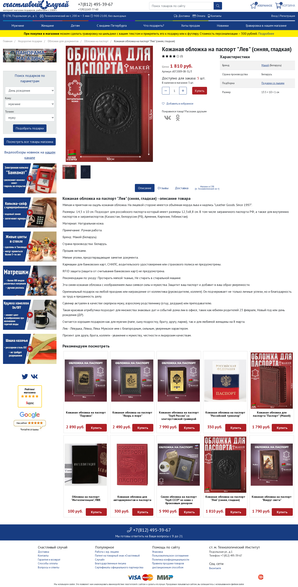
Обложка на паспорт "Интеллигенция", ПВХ (85, 498)
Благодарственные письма (110, 563)
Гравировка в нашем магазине (266, 25)
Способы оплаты (48, 563)
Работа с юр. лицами (107, 551)
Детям (75, 25)
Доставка (184, 16)
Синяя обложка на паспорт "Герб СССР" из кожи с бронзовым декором (179, 500)
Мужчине (17, 25)
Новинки (223, 25)
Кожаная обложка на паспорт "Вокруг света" (272, 498)
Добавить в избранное (177, 103)
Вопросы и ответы (48, 567)
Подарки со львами (273, 83)
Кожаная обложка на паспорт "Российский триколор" (225, 414)
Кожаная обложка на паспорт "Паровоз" (86, 414)
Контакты (216, 16)
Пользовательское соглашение (170, 555)
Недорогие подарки (30, 41)
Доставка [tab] (181, 188)
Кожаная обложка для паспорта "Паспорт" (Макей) (272, 414)
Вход (274, 16)
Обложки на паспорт (96, 41)
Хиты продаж (190, 25)
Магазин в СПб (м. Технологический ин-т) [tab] (207, 187)
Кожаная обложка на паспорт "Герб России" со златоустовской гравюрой (179, 416)
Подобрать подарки (30, 128)
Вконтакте (215, 568)
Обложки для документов (63, 41)
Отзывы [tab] (163, 188)
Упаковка (157, 551)
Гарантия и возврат (49, 559)
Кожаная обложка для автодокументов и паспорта (132, 498)
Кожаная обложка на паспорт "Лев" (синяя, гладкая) (225, 498)
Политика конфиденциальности (170, 559)
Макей (265, 65)
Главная (7, 41)
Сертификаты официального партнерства (119, 567)
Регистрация (287, 16)
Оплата (201, 16)
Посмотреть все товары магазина (29, 142)
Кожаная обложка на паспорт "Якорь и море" (132, 414)
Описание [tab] (144, 188)
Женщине (47, 25)
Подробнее (266, 33)
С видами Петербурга (112, 25)
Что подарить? (153, 25)
